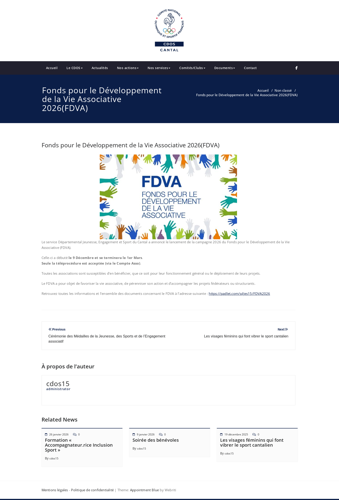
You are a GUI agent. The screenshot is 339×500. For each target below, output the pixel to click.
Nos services (159, 68)
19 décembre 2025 (236, 434)
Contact (250, 68)
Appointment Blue (144, 490)
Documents (224, 68)
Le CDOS (74, 68)
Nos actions (128, 68)
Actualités (100, 68)
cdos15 (53, 458)
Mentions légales (55, 490)
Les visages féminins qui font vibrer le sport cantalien (252, 442)
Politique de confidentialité (92, 490)
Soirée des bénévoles (156, 440)
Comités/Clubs (192, 68)
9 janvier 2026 (146, 434)
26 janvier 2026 (59, 434)
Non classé (283, 90)
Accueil (52, 68)
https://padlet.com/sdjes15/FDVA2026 (239, 293)
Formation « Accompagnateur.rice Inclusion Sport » (79, 445)
